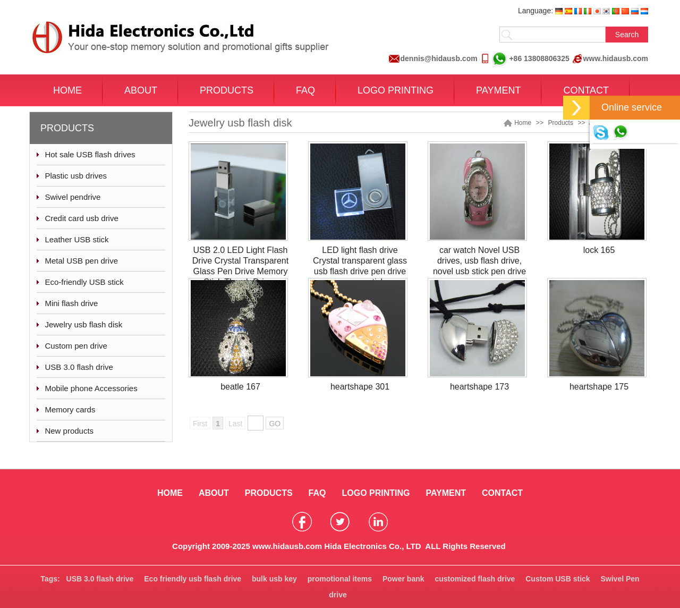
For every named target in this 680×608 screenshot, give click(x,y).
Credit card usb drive (81, 218)
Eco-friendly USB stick (84, 281)
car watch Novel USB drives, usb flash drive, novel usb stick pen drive (479, 261)
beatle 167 (240, 386)
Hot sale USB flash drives (90, 154)
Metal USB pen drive (81, 260)
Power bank (403, 579)
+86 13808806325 (530, 58)
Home (522, 122)
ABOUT (140, 90)
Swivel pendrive (72, 196)
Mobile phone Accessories (91, 388)
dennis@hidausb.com (439, 58)
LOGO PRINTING (396, 90)
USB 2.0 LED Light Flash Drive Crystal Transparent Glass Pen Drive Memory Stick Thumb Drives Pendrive (240, 271)
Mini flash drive (71, 303)
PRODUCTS (226, 90)
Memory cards (70, 409)
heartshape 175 (599, 386)
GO (274, 423)
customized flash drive (475, 579)
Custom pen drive (76, 345)
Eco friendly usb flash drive (192, 579)
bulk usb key (274, 579)
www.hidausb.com (615, 58)
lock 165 (599, 250)
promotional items (340, 579)
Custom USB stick (557, 579)
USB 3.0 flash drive (79, 366)
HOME (67, 90)
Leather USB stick (76, 239)
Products (560, 122)
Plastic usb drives (76, 175)
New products (69, 430)
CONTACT (586, 90)
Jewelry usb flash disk (83, 324)
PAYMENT (498, 90)
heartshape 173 (479, 386)
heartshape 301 (359, 386)
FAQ (305, 90)
